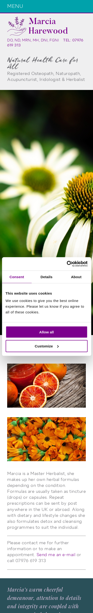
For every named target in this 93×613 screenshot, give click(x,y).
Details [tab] (47, 277)
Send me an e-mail (56, 554)
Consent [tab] (17, 277)
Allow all (46, 332)
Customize (47, 346)
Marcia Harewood (48, 26)
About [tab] (76, 277)
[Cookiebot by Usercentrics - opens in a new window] (67, 264)
